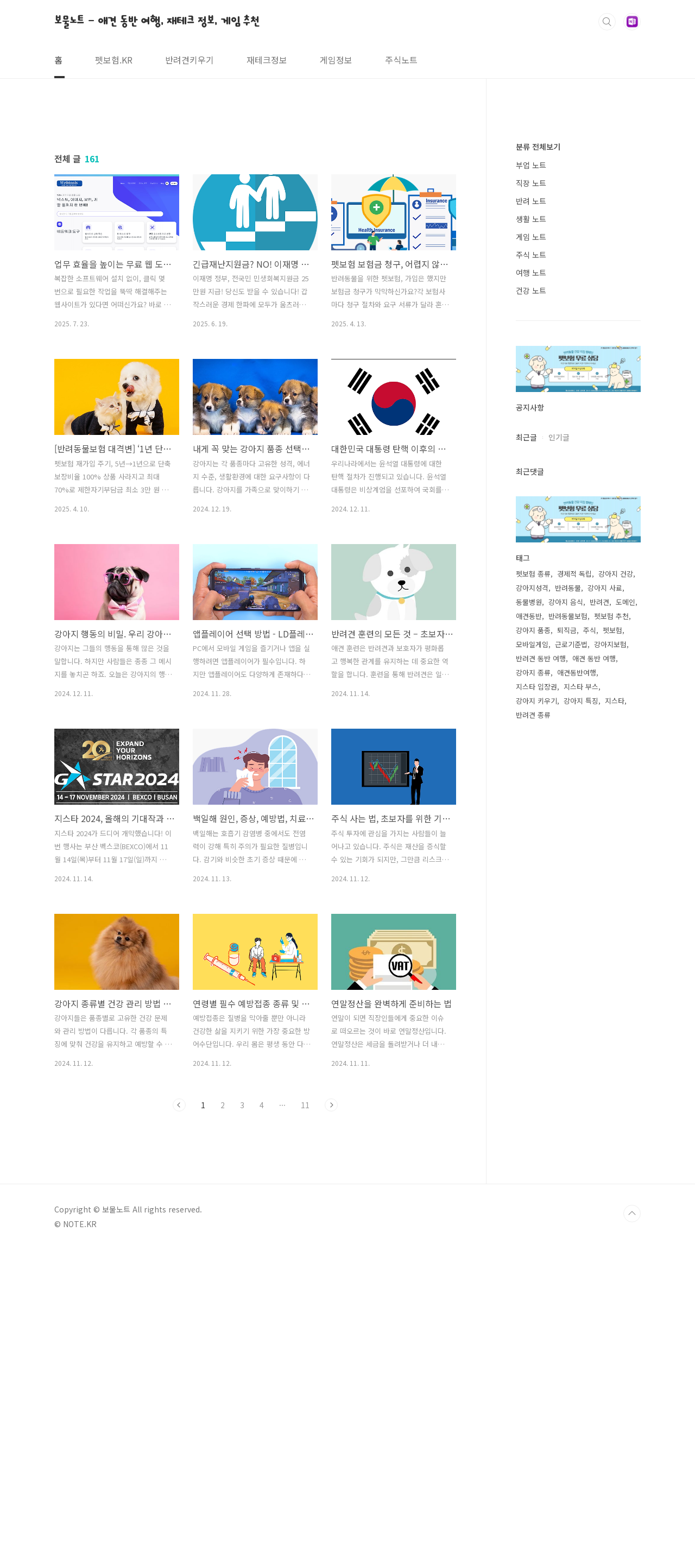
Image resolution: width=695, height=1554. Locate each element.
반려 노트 (531, 526)
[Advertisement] (255, 210)
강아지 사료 (604, 913)
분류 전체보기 (538, 472)
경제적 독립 (574, 899)
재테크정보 (267, 59)
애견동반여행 (576, 998)
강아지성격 (532, 913)
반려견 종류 (533, 1040)
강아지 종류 (533, 998)
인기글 (559, 762)
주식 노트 (531, 580)
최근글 (526, 762)
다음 (331, 1257)
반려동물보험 (567, 942)
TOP (632, 1517)
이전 (179, 1257)
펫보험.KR (113, 59)
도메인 (625, 928)
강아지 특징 (581, 1026)
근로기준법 (571, 970)
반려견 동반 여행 (541, 984)
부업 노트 (531, 490)
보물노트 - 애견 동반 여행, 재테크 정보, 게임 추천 (157, 21)
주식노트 (401, 59)
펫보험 (612, 956)
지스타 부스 (581, 1012)
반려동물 (568, 913)
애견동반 (529, 942)
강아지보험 (610, 970)
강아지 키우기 (536, 1026)
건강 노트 (531, 616)
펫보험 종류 (533, 899)
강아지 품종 (533, 956)
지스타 (614, 1026)
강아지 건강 (615, 899)
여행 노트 (531, 598)
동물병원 (529, 928)
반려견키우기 (189, 59)
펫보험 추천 (611, 942)
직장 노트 (531, 508)
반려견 (599, 928)
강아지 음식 (565, 928)
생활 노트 (531, 544)
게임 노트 (531, 562)
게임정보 (336, 59)
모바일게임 (532, 970)
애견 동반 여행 (594, 984)
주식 (589, 956)
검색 (607, 22)
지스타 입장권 (536, 1012)
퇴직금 (567, 956)
